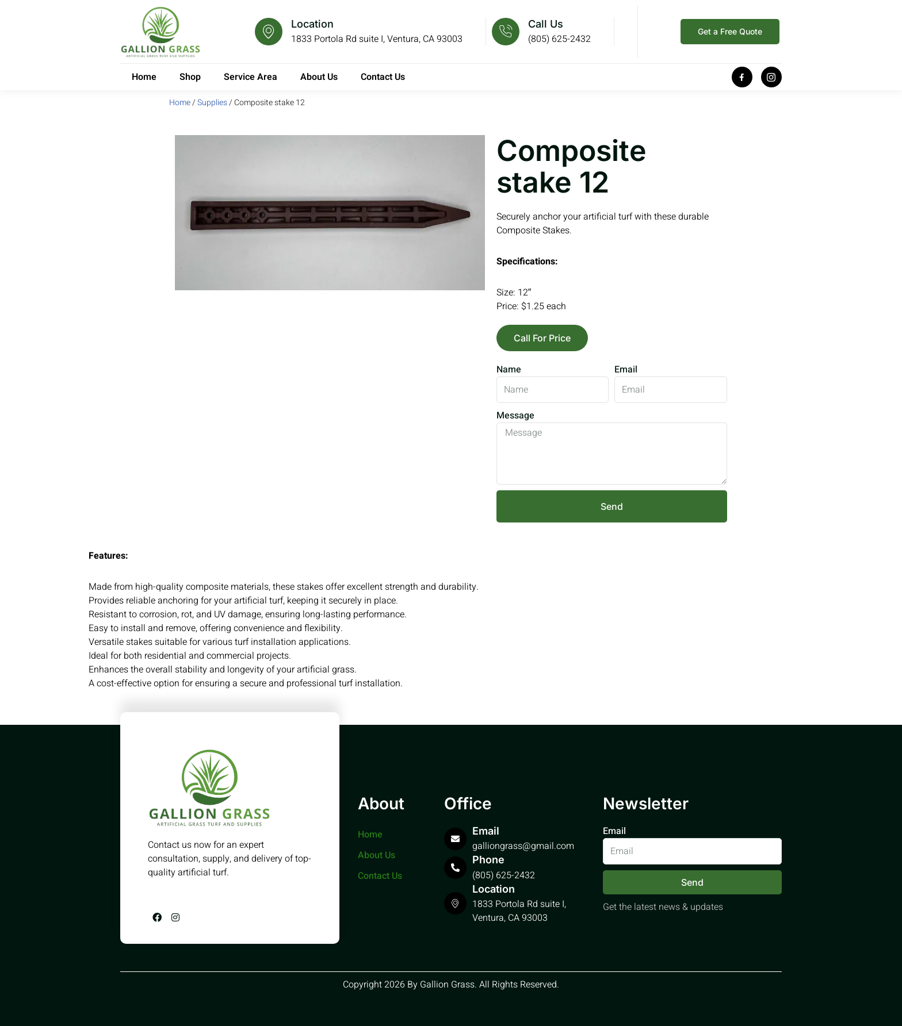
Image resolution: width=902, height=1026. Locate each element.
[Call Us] (505, 31)
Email (625, 369)
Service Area (250, 77)
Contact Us (383, 77)
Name (508, 369)
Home (144, 77)
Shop (190, 77)
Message (515, 415)
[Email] (455, 839)
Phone (488, 860)
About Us (319, 77)
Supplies (212, 103)
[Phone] (455, 867)
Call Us (545, 24)
